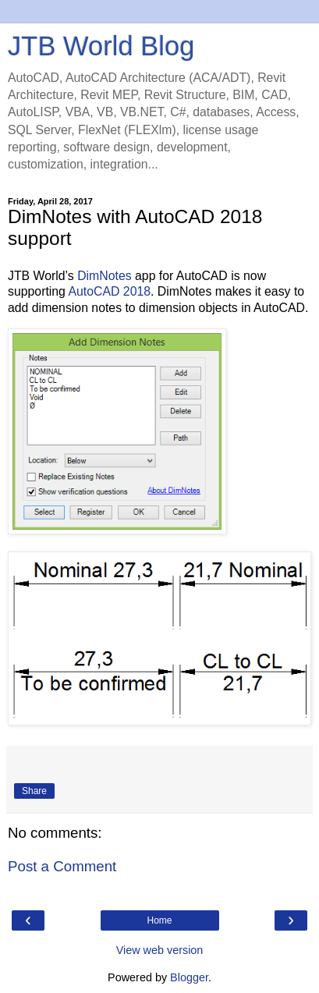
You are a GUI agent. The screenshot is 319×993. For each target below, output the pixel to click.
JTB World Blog (101, 46)
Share (34, 791)
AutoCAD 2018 (109, 291)
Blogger (189, 977)
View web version (160, 950)
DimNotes (104, 275)
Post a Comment (62, 866)
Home (159, 920)
